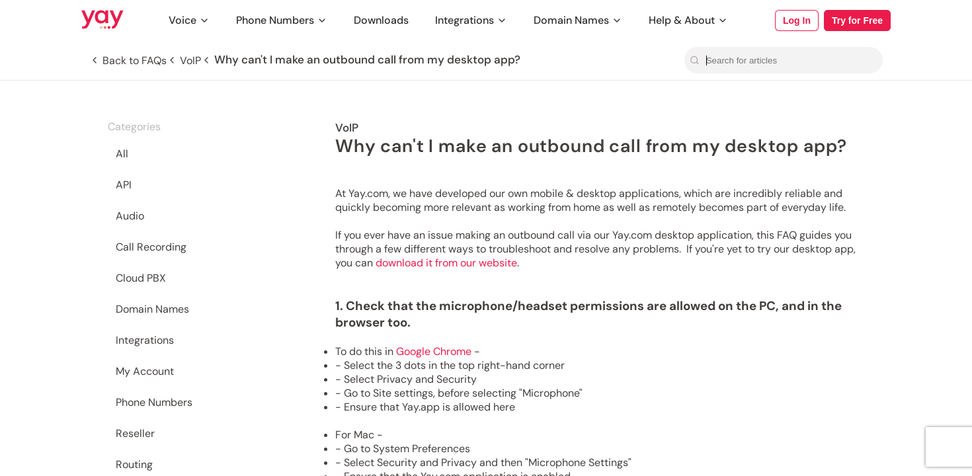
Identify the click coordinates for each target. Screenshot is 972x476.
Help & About (688, 20)
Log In (797, 20)
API (124, 185)
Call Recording (151, 247)
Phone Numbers (281, 20)
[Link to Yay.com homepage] (102, 20)
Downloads (381, 20)
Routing (134, 464)
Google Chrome (433, 351)
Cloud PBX (141, 278)
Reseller (135, 433)
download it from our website (446, 263)
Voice (189, 20)
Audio (130, 216)
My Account (145, 371)
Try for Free (857, 20)
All (122, 154)
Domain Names (578, 20)
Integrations (471, 20)
